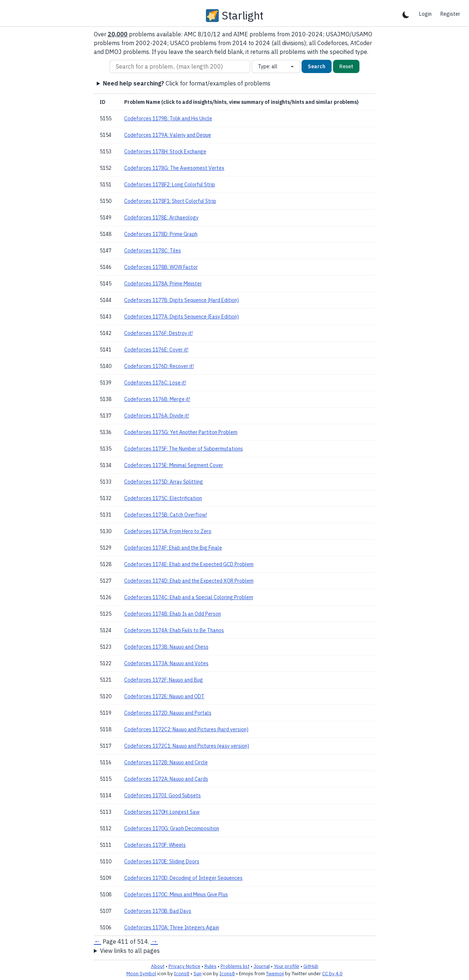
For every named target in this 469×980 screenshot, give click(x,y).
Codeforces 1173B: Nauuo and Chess (166, 647)
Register (450, 14)
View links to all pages (130, 950)
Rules (210, 966)
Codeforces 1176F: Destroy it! (158, 333)
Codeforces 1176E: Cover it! (156, 349)
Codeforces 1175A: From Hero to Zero (167, 531)
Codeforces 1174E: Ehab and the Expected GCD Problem (189, 564)
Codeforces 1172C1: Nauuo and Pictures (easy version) (186, 746)
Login (425, 14)
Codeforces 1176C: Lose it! (155, 382)
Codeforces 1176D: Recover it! (159, 366)
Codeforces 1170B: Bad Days (157, 911)
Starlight (242, 15)
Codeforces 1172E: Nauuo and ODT (164, 696)
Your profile (286, 966)
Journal (262, 966)
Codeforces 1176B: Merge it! (157, 399)
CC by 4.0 (332, 973)
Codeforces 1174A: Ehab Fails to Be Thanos (174, 630)
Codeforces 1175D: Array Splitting (163, 481)
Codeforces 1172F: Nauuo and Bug (163, 680)
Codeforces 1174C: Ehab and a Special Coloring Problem (188, 597)
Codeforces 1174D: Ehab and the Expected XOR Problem (189, 581)
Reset (346, 66)
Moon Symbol (141, 973)
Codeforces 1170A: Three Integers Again (171, 927)
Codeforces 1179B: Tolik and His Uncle (168, 118)
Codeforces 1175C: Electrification (163, 498)
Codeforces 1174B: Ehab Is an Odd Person (172, 614)
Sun (197, 973)
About (158, 966)
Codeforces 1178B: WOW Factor (161, 267)
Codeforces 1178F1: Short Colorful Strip (170, 201)
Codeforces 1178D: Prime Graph (160, 234)
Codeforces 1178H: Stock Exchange (165, 151)
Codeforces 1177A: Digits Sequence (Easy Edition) (181, 316)
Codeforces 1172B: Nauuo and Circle (166, 762)
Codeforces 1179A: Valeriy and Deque (167, 135)
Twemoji (275, 973)
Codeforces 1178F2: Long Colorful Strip (169, 184)
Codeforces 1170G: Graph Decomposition (171, 828)
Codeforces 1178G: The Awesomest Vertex (174, 168)
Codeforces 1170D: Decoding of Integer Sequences (183, 878)
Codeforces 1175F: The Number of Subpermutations (183, 448)
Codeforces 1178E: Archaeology (161, 217)
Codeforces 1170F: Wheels (155, 845)
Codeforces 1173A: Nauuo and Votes (166, 663)
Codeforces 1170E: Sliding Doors (161, 861)
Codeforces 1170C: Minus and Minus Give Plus (176, 894)
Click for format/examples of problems (186, 83)
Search (316, 66)
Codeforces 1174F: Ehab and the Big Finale (173, 547)
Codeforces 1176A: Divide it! (156, 415)
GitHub (310, 966)
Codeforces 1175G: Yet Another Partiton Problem (180, 432)
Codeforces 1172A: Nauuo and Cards (166, 779)
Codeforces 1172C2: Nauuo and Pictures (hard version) (186, 729)
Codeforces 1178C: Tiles (152, 250)
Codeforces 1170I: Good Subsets (162, 795)
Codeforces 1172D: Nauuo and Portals (167, 713)
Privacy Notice (184, 966)
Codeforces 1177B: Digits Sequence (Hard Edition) (181, 300)
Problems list (235, 966)
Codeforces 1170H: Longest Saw (162, 812)
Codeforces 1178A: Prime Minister (163, 283)
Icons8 (181, 973)
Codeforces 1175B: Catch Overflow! (165, 514)
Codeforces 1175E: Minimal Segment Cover (173, 465)
